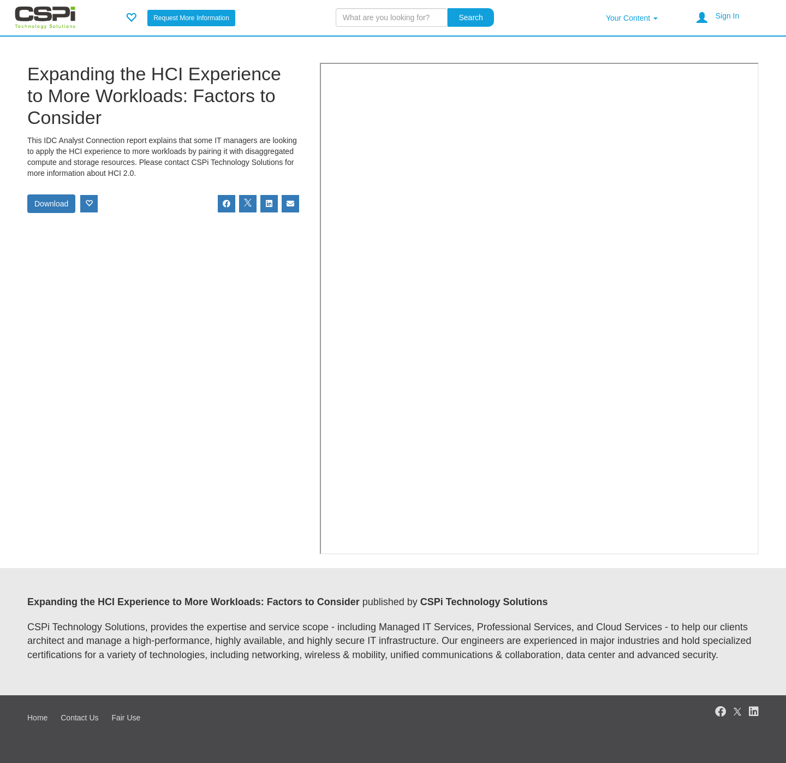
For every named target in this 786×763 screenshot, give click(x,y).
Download (51, 203)
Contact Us (79, 717)
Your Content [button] (632, 18)
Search (470, 17)
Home (37, 717)
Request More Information (191, 18)
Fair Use (125, 717)
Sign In (728, 15)
